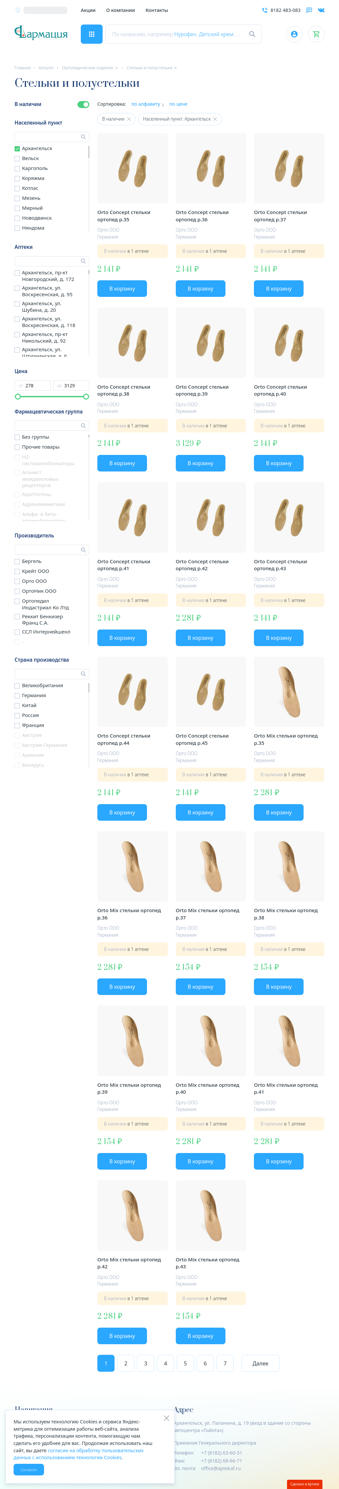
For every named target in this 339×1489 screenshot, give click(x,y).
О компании (120, 10)
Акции (88, 10)
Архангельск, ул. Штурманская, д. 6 (44, 352)
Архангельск (37, 148)
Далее (260, 1363)
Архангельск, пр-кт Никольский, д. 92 (45, 337)
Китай (29, 705)
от (21, 385)
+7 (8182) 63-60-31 (221, 1453)
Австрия (32, 735)
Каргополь (35, 168)
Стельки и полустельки (149, 68)
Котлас (30, 188)
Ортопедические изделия (87, 68)
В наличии (28, 104)
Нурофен (185, 34)
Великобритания (42, 685)
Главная (23, 68)
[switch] (83, 104)
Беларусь (33, 764)
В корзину (122, 288)
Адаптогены (36, 494)
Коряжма (33, 178)
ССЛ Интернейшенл (46, 631)
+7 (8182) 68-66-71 (221, 1461)
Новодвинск (37, 217)
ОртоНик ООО (39, 590)
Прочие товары (41, 446)
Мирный (32, 207)
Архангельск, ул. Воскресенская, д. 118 (48, 321)
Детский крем (216, 34)
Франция (33, 725)
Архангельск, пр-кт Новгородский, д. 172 (48, 275)
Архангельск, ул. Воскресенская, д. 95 (47, 291)
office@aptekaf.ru (221, 1468)
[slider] (18, 397)
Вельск (30, 158)
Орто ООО (34, 581)
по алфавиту (145, 104)
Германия (34, 695)
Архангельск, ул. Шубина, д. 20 (41, 306)
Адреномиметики (43, 504)
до (59, 385)
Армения (33, 754)
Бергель (31, 561)
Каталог (46, 68)
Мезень (31, 197)
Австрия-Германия (44, 745)
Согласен (29, 1469)
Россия (30, 715)
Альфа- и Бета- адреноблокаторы (44, 517)
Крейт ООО (35, 571)
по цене (179, 104)
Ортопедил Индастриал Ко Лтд (45, 604)
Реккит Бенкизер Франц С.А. (42, 619)
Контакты (157, 10)
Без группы (35, 436)
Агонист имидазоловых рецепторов (40, 479)
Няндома (33, 227)
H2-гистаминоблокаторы (48, 460)
